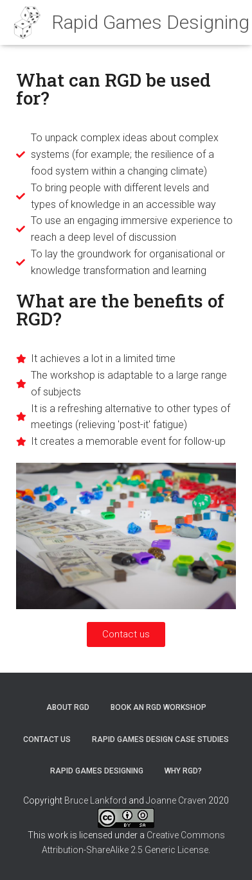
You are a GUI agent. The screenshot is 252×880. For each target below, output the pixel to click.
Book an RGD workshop (158, 707)
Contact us (47, 739)
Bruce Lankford (95, 800)
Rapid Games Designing (96, 770)
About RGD (67, 707)
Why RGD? (183, 770)
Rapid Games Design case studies (160, 739)
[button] (126, 634)
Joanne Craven (176, 800)
